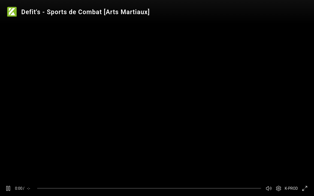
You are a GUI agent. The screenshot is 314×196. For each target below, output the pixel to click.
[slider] (149, 188)
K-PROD (291, 188)
